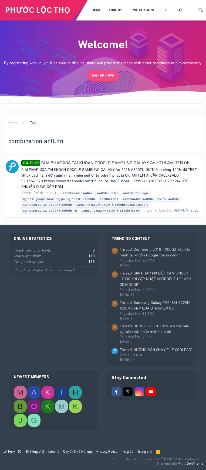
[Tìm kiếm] (200, 10)
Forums (115, 10)
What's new (143, 10)
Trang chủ (144, 452)
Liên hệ (53, 452)
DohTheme (195, 463)
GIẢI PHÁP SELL (186, 210)
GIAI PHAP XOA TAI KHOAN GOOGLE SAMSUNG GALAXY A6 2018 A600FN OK (105, 162)
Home (96, 10)
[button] (126, 10)
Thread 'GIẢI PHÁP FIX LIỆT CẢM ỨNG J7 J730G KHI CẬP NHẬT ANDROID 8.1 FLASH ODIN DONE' (155, 279)
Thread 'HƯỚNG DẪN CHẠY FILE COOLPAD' (156, 349)
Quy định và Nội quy (78, 452)
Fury (10, 452)
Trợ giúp (127, 452)
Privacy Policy (106, 452)
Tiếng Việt (35, 452)
